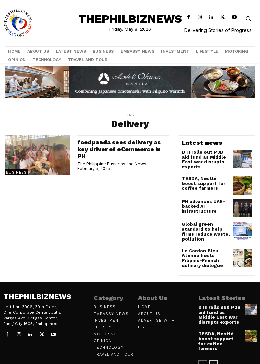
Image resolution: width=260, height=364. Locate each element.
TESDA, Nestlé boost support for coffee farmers (204, 180)
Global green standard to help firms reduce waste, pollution (205, 226)
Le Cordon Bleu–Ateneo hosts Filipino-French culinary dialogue (205, 252)
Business (16, 172)
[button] (248, 18)
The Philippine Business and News (111, 163)
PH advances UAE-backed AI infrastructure (201, 203)
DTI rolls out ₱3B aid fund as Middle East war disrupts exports (203, 156)
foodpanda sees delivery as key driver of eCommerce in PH (122, 149)
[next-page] (213, 349)
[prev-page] (202, 349)
